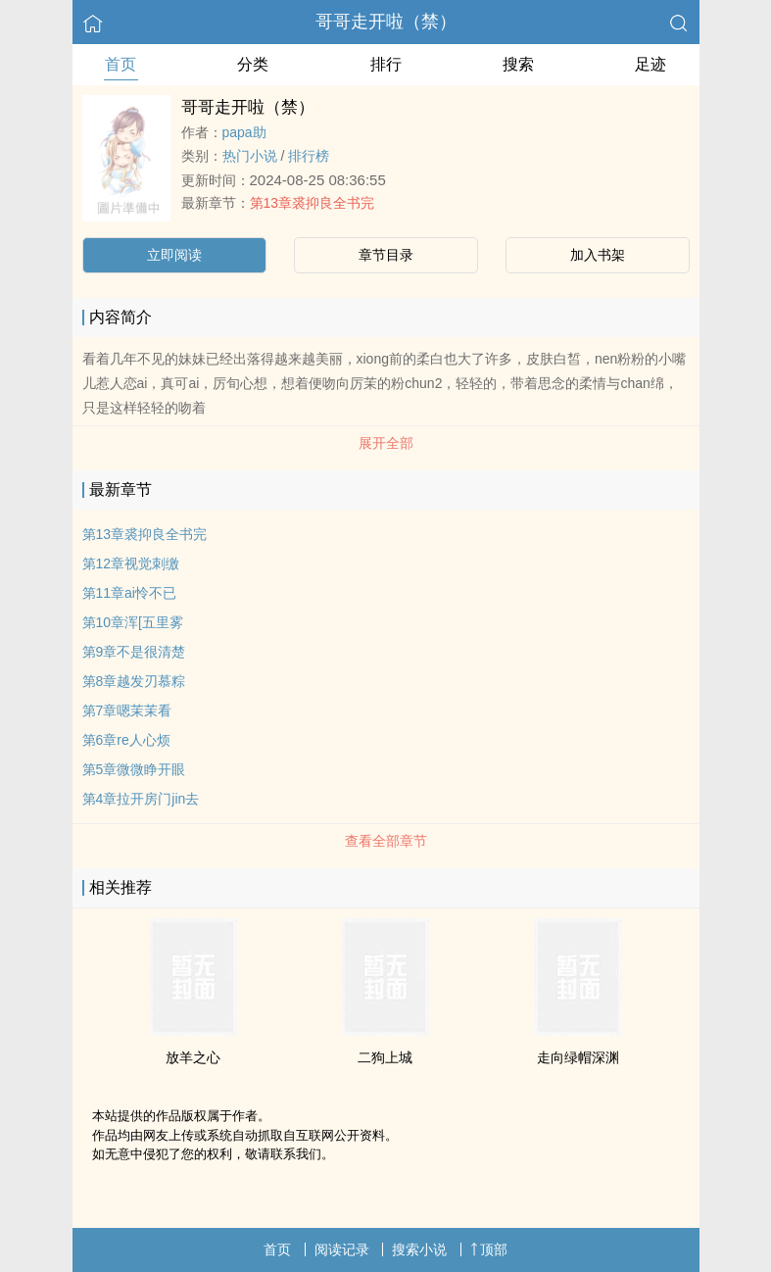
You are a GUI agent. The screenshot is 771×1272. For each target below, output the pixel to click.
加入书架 (597, 255)
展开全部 (386, 443)
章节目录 (386, 255)
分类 (252, 64)
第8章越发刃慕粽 (134, 681)
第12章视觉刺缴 (131, 563)
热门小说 (249, 156)
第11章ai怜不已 (129, 593)
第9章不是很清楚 (134, 652)
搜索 (518, 64)
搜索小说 (419, 1249)
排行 (386, 64)
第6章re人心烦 (126, 740)
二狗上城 (385, 1057)
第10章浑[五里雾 (132, 622)
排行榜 (308, 156)
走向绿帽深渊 (578, 1057)
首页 (120, 64)
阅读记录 (341, 1249)
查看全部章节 (386, 841)
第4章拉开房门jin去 (141, 799)
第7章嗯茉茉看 (127, 710)
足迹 (650, 64)
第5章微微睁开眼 (134, 769)
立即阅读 (174, 255)
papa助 (244, 132)
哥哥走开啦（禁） (386, 21)
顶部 (488, 1249)
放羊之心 (193, 1057)
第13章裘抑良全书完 (312, 203)
